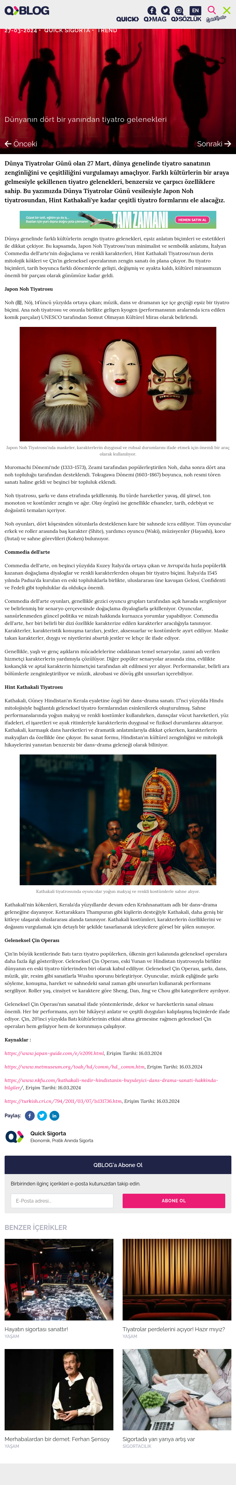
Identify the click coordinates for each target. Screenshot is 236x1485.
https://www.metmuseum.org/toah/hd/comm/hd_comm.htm (74, 1067)
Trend (107, 30)
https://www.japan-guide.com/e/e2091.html (54, 1053)
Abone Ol (174, 1200)
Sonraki (214, 143)
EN (195, 11)
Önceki (21, 143)
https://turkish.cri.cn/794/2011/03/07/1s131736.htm (63, 1101)
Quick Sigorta (67, 30)
